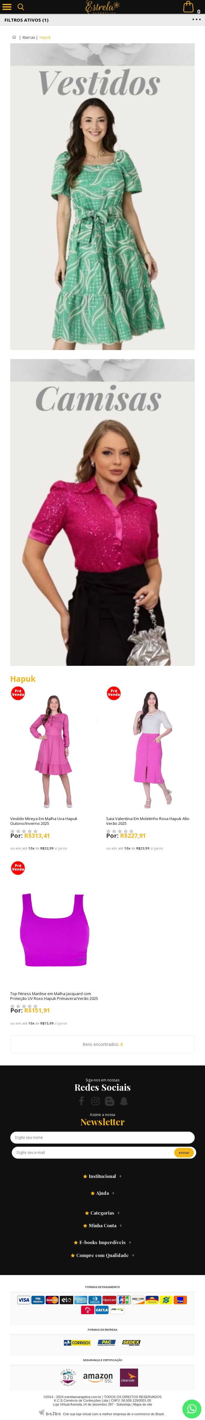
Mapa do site (142, 1404)
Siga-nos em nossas (102, 1080)
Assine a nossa (102, 1114)
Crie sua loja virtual (77, 1414)
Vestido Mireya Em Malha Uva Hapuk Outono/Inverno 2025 (43, 821)
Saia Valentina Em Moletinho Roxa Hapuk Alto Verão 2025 (147, 821)
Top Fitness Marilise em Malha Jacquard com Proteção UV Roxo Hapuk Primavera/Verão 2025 (54, 996)
